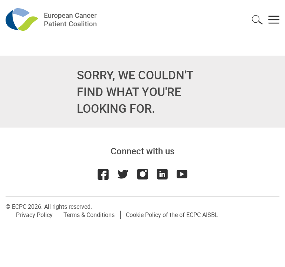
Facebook (102, 174)
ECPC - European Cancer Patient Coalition (52, 19)
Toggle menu (273, 19)
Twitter (122, 174)
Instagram (142, 174)
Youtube (182, 174)
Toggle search (257, 19)
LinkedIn (162, 174)
